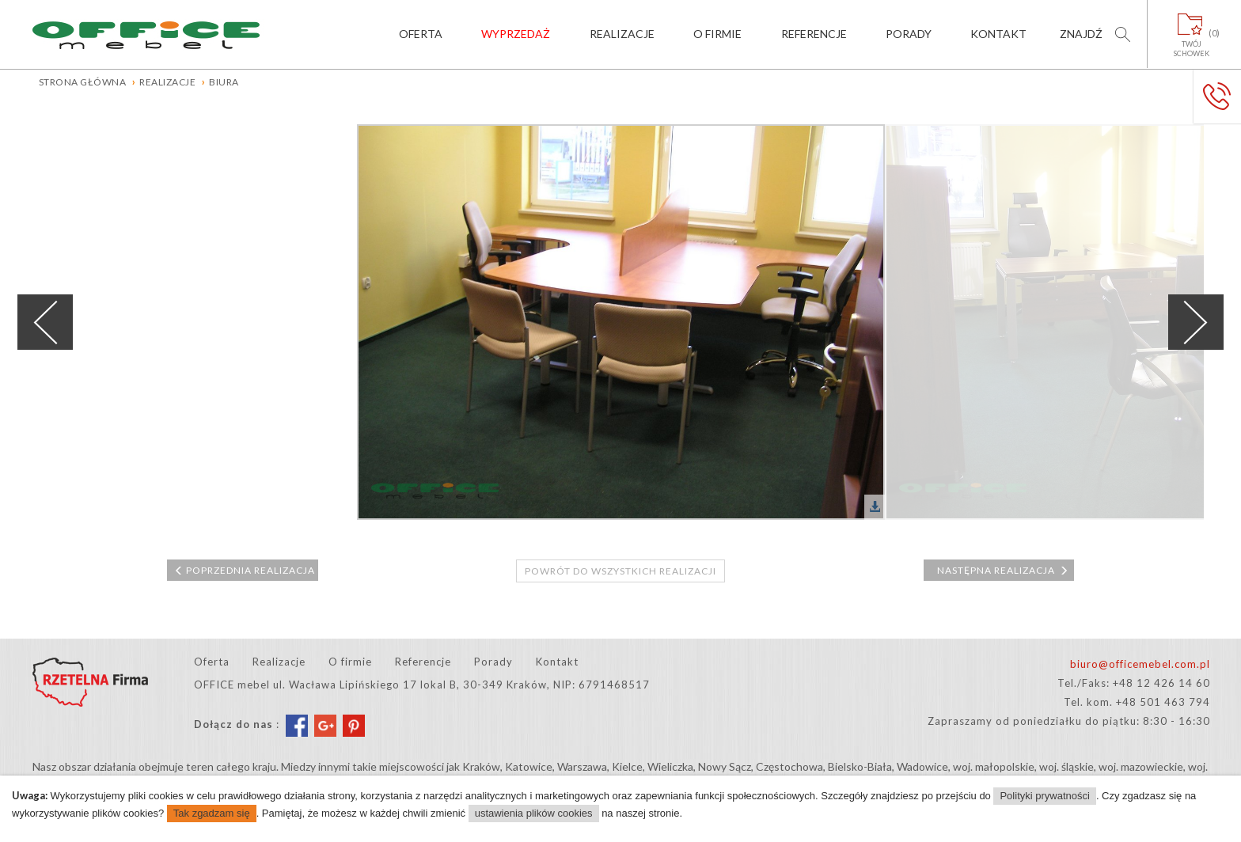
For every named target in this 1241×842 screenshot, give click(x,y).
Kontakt (998, 33)
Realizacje (622, 33)
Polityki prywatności (1044, 796)
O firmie (717, 33)
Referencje (814, 33)
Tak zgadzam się (211, 813)
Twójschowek (1191, 43)
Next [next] (1196, 322)
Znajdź (1081, 33)
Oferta (420, 33)
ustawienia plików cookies (534, 813)
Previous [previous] (45, 322)
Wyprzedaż (515, 33)
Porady (909, 33)
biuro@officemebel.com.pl (1140, 664)
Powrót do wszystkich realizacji (620, 571)
